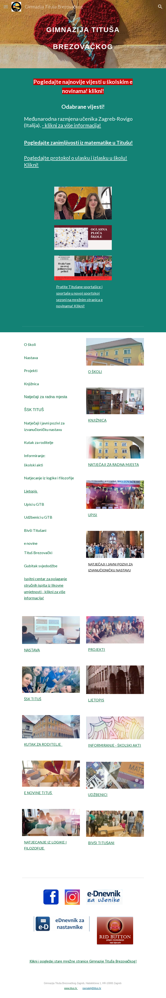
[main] (83, 34)
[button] (6, 6)
